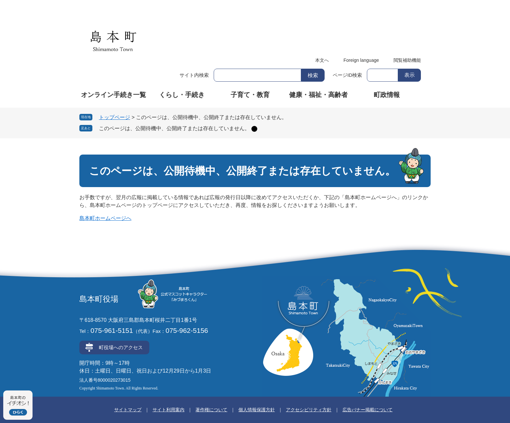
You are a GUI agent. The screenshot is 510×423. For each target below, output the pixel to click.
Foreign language (361, 60)
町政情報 (387, 94)
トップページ (114, 117)
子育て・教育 (250, 94)
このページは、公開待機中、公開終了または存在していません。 (174, 128)
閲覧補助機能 (407, 60)
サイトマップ (127, 409)
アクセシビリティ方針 (308, 409)
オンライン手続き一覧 (113, 94)
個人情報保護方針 (256, 409)
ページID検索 (347, 75)
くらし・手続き (182, 94)
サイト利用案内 (168, 409)
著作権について (211, 409)
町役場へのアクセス (121, 347)
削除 (254, 129)
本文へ (322, 60)
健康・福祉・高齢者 (318, 94)
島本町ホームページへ (105, 218)
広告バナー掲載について (367, 409)
